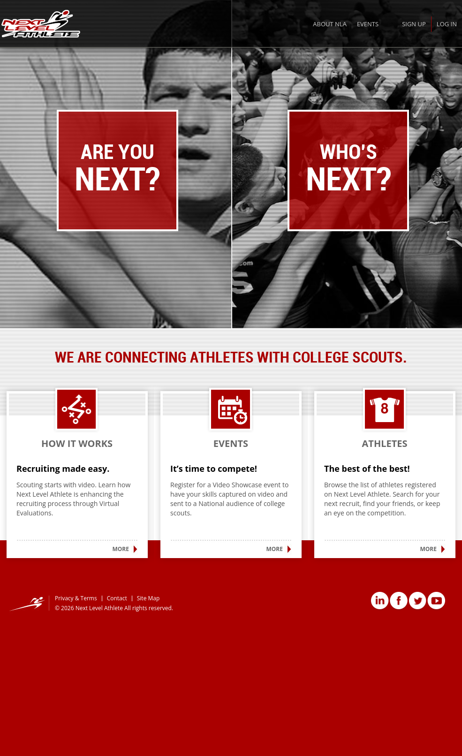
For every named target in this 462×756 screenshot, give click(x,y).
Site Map (148, 598)
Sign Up (414, 24)
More (120, 549)
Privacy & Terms (76, 598)
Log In (447, 24)
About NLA (330, 24)
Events (368, 24)
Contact (117, 598)
